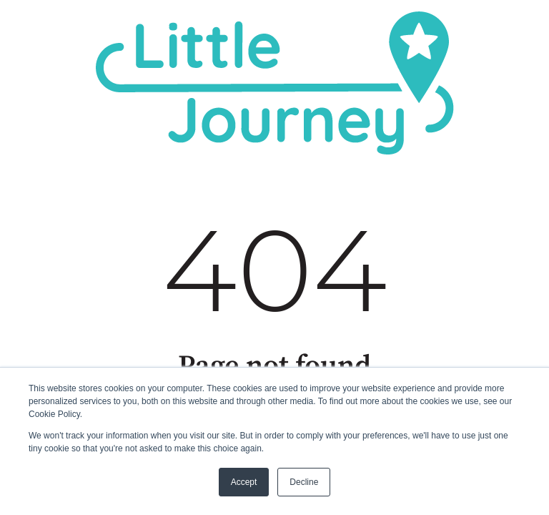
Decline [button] (304, 482)
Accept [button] (244, 482)
